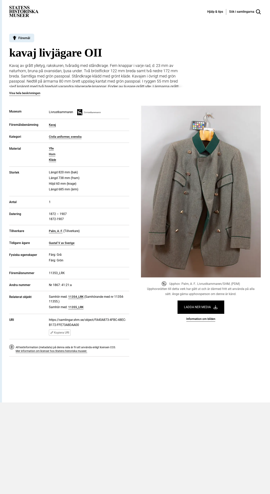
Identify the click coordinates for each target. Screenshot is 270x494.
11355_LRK (75, 307)
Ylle (51, 148)
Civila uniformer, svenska (65, 137)
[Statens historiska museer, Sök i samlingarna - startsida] (24, 11)
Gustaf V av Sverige (61, 243)
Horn (52, 154)
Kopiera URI (59, 332)
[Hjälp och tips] (215, 12)
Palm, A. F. (56, 231)
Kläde (52, 160)
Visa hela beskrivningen (24, 93)
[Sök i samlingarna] (245, 11)
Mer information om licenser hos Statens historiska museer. (51, 351)
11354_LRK (75, 297)
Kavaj (52, 125)
